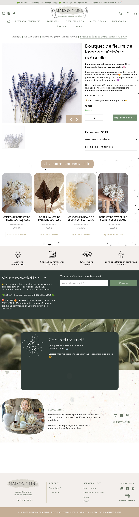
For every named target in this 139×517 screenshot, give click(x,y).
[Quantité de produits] (94, 118)
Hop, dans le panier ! (125, 117)
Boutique (16, 36)
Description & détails (98, 139)
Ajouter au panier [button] (16, 234)
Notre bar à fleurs (51, 36)
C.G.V (86, 496)
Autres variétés (70, 36)
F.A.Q (86, 501)
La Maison (54, 492)
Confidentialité (79, 512)
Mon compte (89, 488)
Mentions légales (60, 512)
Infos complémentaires (99, 146)
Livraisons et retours (93, 492)
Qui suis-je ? (55, 488)
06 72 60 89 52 (23, 500)
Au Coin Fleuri (31, 36)
